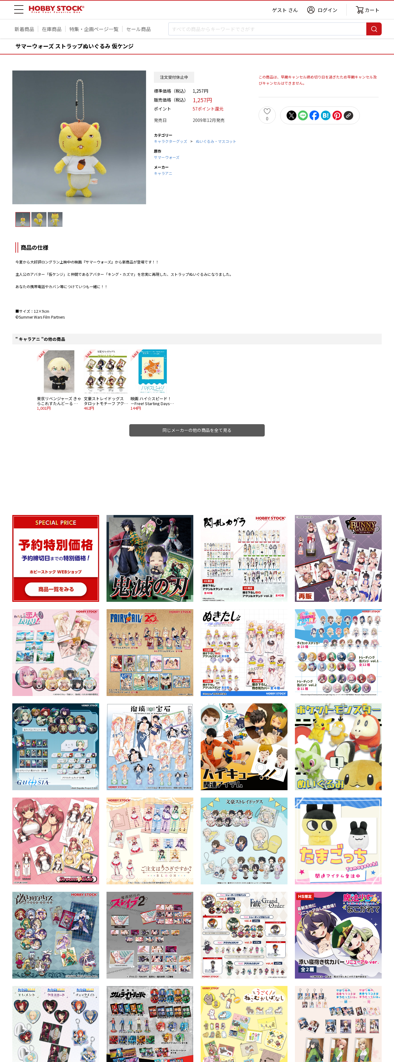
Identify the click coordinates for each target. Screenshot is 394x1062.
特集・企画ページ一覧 (94, 28)
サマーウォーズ (166, 157)
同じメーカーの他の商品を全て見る (197, 430)
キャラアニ (163, 173)
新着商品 (24, 28)
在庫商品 (52, 28)
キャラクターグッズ (170, 141)
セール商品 (138, 28)
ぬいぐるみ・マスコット (216, 141)
